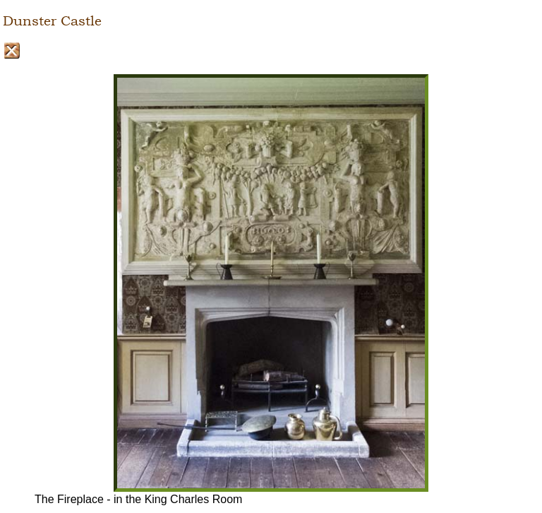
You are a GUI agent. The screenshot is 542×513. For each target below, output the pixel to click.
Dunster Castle (52, 21)
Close (12, 50)
